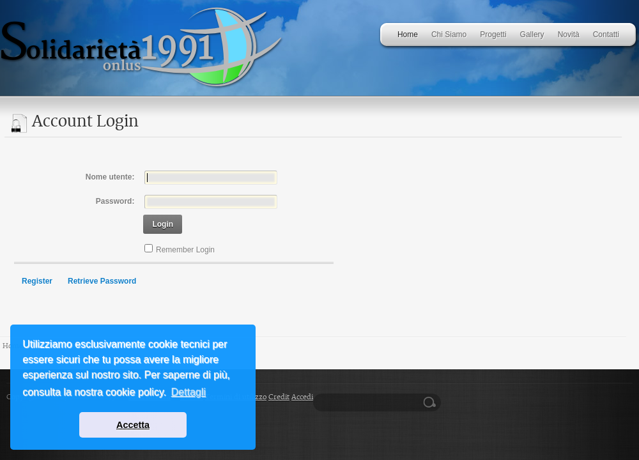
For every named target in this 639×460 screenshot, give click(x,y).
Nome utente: (110, 176)
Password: (115, 201)
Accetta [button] (133, 425)
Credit (278, 397)
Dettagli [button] (188, 392)
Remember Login (185, 249)
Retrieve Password (102, 281)
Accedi (302, 397)
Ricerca (431, 402)
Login (162, 224)
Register (37, 281)
